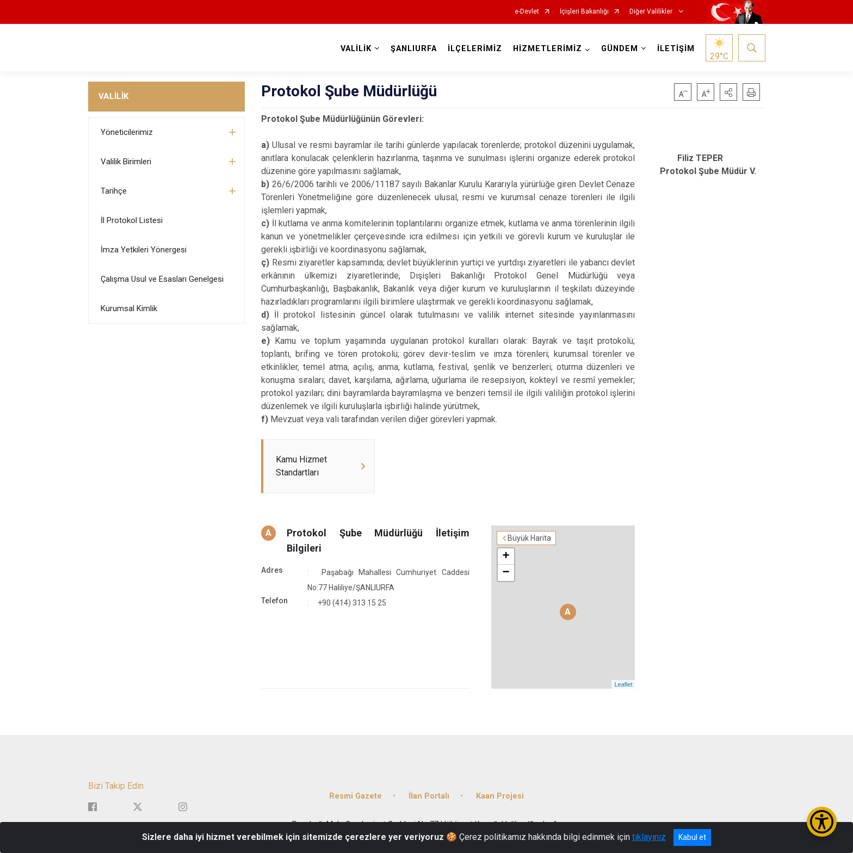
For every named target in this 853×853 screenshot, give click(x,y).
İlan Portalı (429, 796)
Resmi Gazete (355, 796)
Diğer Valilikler (651, 11)
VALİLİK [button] (356, 48)
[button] (728, 92)
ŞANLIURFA (414, 48)
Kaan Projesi (500, 796)
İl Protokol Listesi (132, 220)
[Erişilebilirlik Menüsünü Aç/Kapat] (822, 822)
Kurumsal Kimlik (129, 308)
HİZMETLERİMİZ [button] (547, 48)
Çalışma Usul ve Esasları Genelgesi (162, 279)
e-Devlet (527, 11)
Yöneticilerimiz (127, 132)
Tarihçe (114, 191)
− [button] (506, 573)
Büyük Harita (529, 538)
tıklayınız (649, 837)
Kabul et (692, 837)
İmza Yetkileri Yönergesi (144, 250)
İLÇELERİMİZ (475, 48)
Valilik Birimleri (126, 161)
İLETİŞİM (676, 48)
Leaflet (623, 684)
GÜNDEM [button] (619, 48)
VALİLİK (113, 96)
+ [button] (506, 556)
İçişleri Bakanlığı (584, 11)
